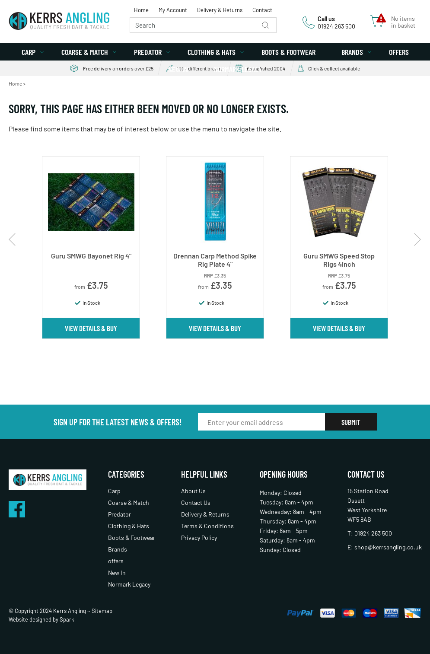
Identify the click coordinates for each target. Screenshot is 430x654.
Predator (148, 52)
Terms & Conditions (207, 526)
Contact (262, 9)
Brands (352, 52)
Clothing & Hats (212, 52)
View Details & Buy (91, 328)
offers (399, 52)
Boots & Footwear (288, 52)
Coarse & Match (84, 52)
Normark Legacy (238, 69)
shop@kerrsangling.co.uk (388, 547)
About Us (193, 490)
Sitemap (102, 610)
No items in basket (403, 22)
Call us (326, 18)
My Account (173, 9)
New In (178, 69)
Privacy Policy (199, 537)
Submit (350, 422)
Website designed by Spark (41, 619)
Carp (28, 52)
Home (141, 9)
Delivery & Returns (219, 9)
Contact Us (195, 502)
